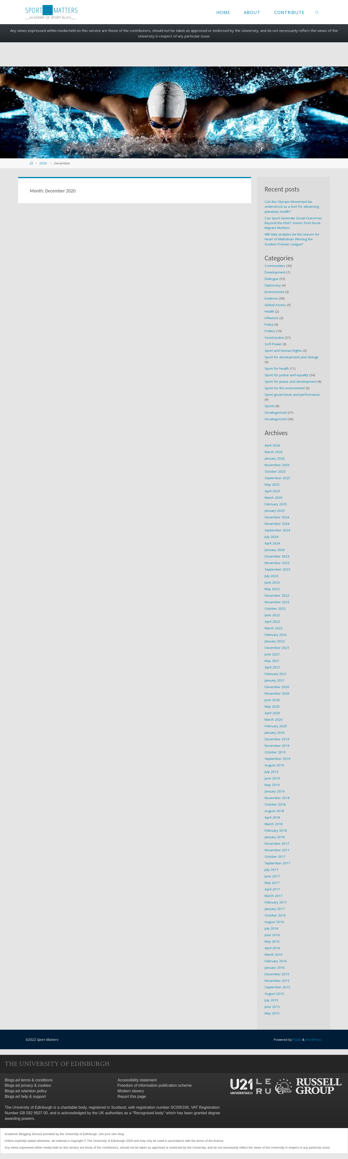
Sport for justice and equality (286, 375)
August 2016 (274, 922)
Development (275, 272)
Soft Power (273, 344)
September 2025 (277, 478)
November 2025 (277, 465)
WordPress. (314, 1039)
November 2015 (277, 980)
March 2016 (274, 954)
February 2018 (276, 830)
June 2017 (272, 876)
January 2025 (275, 510)
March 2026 (274, 452)
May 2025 (272, 484)
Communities (275, 266)
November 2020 (277, 693)
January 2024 (275, 550)
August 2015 (274, 993)
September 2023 (277, 569)
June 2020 (272, 700)
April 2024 (272, 543)
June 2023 (272, 582)
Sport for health (277, 368)
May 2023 (272, 589)
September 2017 (277, 863)
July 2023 (271, 576)
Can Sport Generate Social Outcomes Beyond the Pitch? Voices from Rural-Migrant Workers (293, 223)
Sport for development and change (292, 357)
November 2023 (277, 563)
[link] (317, 12)
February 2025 (276, 504)
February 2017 (276, 902)
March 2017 (274, 896)
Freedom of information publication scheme (154, 1085)
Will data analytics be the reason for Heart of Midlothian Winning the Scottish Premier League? (292, 239)
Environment (274, 292)
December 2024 (277, 517)
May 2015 (272, 1013)
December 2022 (277, 595)
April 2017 (272, 889)
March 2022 (274, 628)
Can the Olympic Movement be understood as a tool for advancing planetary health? (292, 206)
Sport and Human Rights (283, 350)
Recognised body (149, 1113)
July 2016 (271, 928)
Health (269, 311)
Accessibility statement (137, 1080)
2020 (43, 163)
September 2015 (277, 987)
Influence (271, 318)
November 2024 (277, 523)
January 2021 (275, 680)
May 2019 (272, 785)
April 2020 (272, 713)
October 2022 (275, 608)
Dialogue (271, 279)
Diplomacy (273, 285)
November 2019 (277, 745)
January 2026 (275, 458)
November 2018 (277, 798)
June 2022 (272, 615)
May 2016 (272, 941)
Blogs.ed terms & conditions (29, 1080)
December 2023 (277, 556)
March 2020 (274, 719)
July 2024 (271, 537)
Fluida (296, 1039)
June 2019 (272, 778)
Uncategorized (276, 419)
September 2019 (277, 758)
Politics (270, 331)
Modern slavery (130, 1091)
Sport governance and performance (292, 394)
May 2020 (272, 706)
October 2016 (275, 915)
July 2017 (271, 869)
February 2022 (276, 634)
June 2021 (272, 654)
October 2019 (275, 752)
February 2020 (276, 726)
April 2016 (272, 948)
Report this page (131, 1096)
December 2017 (277, 843)
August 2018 (274, 811)
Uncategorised (276, 412)
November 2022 (277, 602)
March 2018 (274, 824)
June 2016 (272, 935)
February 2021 (276, 674)
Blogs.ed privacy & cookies (28, 1085)
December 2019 (277, 739)
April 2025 (272, 491)
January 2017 (275, 909)
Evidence (271, 298)
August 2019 (274, 765)
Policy (269, 324)
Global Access (275, 305)
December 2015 (277, 974)
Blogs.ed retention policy (26, 1091)
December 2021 (277, 648)
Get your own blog (111, 1134)
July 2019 (271, 772)
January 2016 (275, 967)
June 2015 (272, 1007)
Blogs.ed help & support (25, 1096)
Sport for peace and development (291, 381)
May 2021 (272, 661)
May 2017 (272, 882)
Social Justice (274, 337)
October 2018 (275, 804)
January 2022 (275, 641)
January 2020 (275, 732)
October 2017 (275, 856)
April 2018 (272, 817)
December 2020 (277, 687)
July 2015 (271, 1000)
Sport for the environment (285, 388)
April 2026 (272, 445)
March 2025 (274, 497)
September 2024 (277, 530)
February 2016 (276, 961)
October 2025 (275, 471)
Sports (270, 406)
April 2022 (272, 621)
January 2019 (275, 791)
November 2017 (277, 850)
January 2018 (275, 837)
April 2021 (272, 667)
